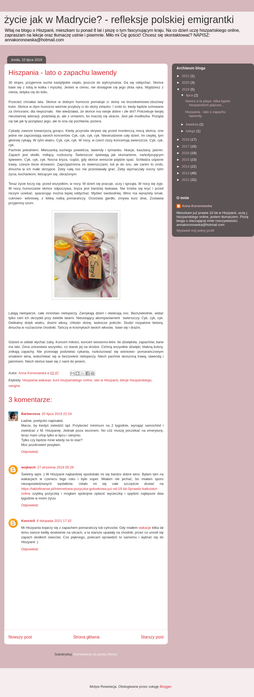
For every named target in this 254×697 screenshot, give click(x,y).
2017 (186, 146)
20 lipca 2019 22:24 (57, 414)
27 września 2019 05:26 (55, 467)
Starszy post (152, 637)
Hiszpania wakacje (36, 380)
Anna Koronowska (197, 206)
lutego (191, 131)
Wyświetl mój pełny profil (195, 231)
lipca (190, 95)
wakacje (145, 528)
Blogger (165, 687)
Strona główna (86, 637)
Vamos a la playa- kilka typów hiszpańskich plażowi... (207, 103)
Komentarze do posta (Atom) (95, 654)
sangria (14, 386)
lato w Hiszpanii (106, 380)
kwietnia (192, 124)
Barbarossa (30, 414)
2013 (186, 173)
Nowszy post (20, 637)
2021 (186, 76)
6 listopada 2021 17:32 (54, 521)
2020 (186, 82)
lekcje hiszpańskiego (135, 380)
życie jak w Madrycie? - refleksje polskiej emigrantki (119, 19)
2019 (186, 89)
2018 (186, 139)
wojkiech (28, 467)
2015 (186, 160)
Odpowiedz (29, 452)
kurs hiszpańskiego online (72, 380)
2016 (186, 153)
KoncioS (28, 521)
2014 (186, 166)
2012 (186, 180)
